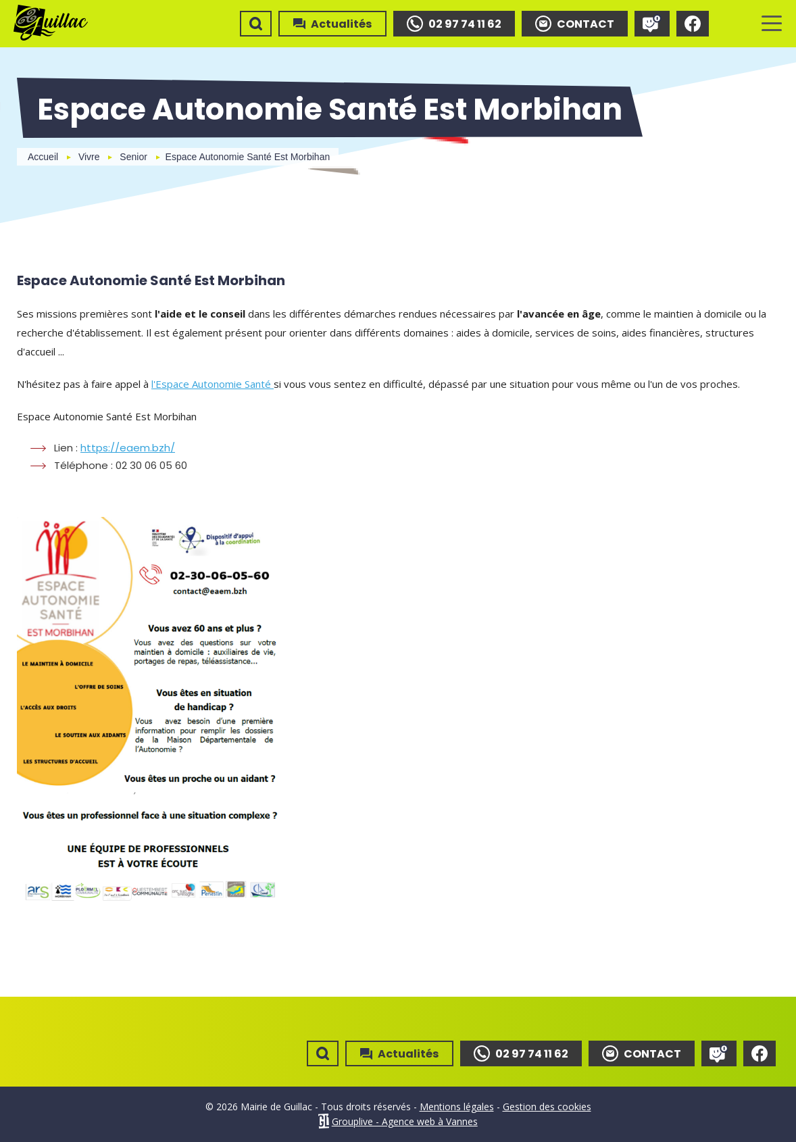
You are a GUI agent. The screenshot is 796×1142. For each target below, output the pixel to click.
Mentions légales (457, 1106)
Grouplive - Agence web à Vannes (405, 1121)
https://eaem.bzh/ (127, 448)
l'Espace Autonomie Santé (212, 384)
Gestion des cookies (547, 1106)
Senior (133, 156)
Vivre (89, 156)
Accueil (43, 156)
